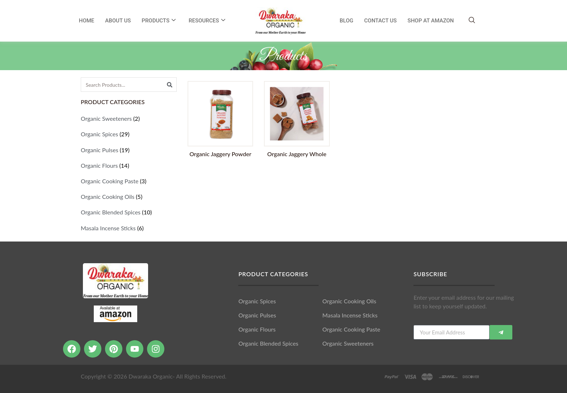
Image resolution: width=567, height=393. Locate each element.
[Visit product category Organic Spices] (129, 134)
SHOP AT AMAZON (431, 20)
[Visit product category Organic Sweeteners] (129, 118)
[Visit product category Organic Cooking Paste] (129, 181)
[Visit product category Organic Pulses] (129, 150)
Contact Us (380, 20)
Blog (346, 20)
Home (86, 20)
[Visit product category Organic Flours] (129, 165)
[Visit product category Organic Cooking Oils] (129, 196)
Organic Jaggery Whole (297, 153)
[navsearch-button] (472, 20)
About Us (118, 20)
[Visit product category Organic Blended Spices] (129, 212)
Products (159, 20)
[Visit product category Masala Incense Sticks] (129, 228)
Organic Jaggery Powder (220, 153)
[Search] (169, 84)
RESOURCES (207, 20)
